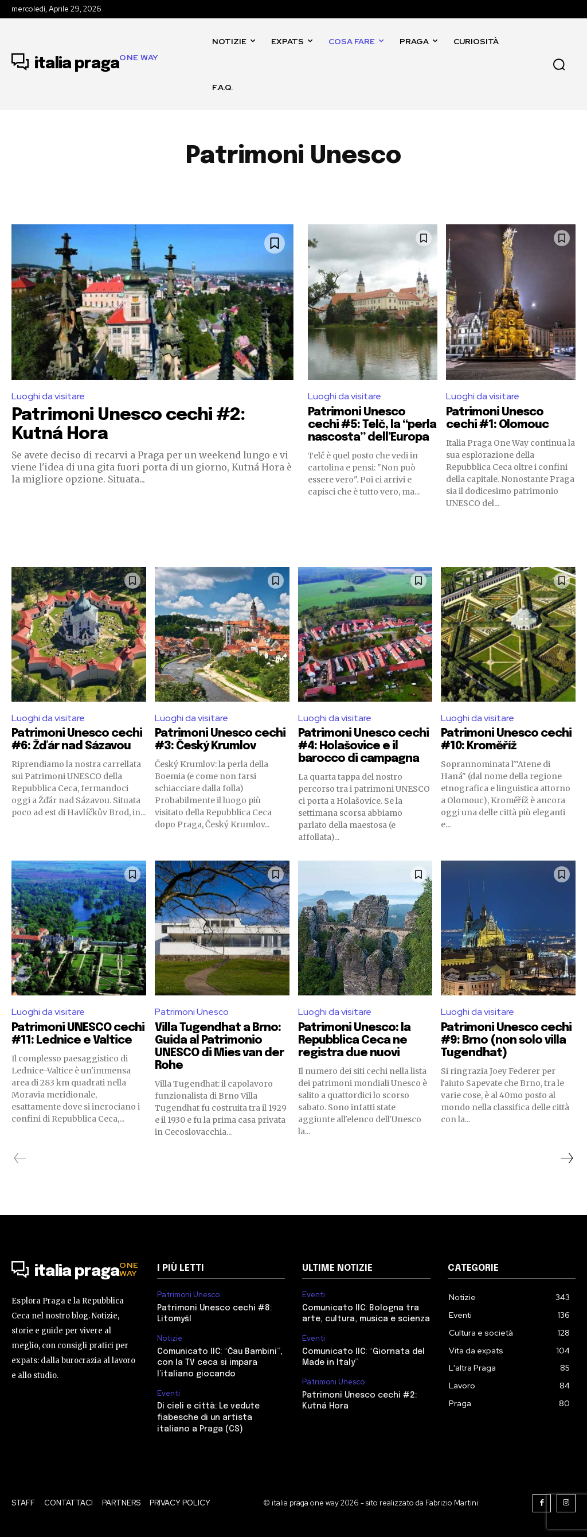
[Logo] (85, 64)
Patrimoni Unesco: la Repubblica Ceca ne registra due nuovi (355, 1040)
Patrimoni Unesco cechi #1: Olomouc (497, 418)
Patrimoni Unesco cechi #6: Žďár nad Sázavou (77, 739)
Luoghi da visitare (48, 396)
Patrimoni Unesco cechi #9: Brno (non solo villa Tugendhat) (507, 1040)
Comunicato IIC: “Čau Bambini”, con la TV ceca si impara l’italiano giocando (220, 1363)
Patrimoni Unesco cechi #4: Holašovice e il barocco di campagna (364, 746)
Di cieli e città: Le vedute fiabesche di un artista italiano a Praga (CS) (208, 1417)
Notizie (169, 1338)
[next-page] (566, 1158)
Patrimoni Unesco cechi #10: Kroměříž (507, 739)
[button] (559, 64)
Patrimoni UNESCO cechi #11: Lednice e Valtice (67, 1040)
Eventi (168, 1393)
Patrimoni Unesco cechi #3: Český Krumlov (221, 739)
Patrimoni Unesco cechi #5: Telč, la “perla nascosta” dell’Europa (372, 424)
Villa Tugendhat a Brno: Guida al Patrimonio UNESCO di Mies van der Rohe (220, 1047)
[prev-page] (20, 1158)
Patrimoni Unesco (192, 1012)
